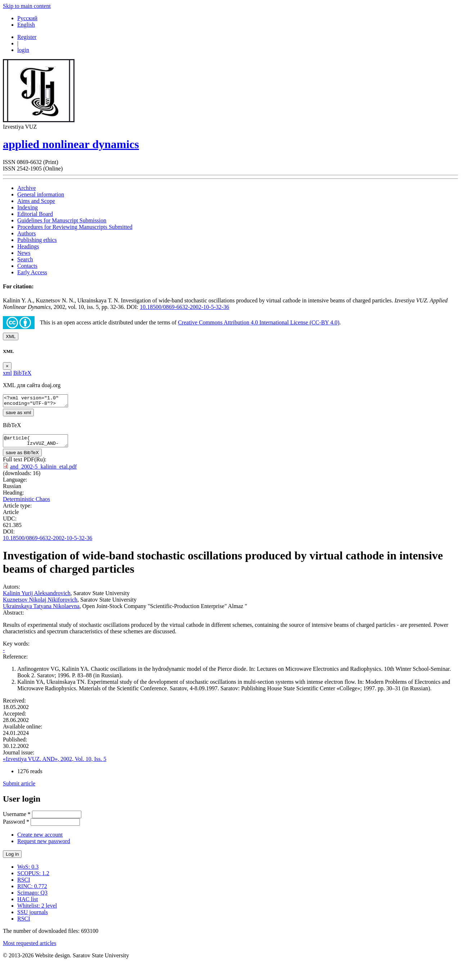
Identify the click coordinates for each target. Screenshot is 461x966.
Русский (27, 18)
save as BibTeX (22, 457)
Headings (28, 246)
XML (10, 336)
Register (26, 37)
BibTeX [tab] (22, 373)
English (26, 25)
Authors (26, 233)
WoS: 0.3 (28, 871)
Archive (26, 188)
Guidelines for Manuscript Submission (62, 220)
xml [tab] (7, 373)
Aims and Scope (36, 201)
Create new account (40, 839)
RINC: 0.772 (32, 890)
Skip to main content (27, 6)
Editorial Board (35, 214)
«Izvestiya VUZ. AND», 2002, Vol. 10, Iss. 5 (55, 763)
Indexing (27, 207)
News (23, 253)
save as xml (18, 414)
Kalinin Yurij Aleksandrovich (37, 597)
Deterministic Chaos (26, 503)
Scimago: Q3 (32, 897)
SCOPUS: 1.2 (33, 877)
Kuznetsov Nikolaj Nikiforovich (40, 604)
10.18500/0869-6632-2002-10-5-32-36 (184, 307)
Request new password (43, 845)
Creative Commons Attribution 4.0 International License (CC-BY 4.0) (258, 322)
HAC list (27, 903)
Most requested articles (29, 947)
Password (16, 826)
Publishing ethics (37, 240)
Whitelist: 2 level (37, 910)
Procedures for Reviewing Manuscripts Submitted (74, 227)
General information (40, 194)
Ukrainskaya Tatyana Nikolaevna (41, 610)
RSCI (23, 884)
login (23, 50)
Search (25, 259)
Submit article (19, 788)
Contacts (27, 266)
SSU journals (32, 916)
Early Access (32, 272)
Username (17, 818)
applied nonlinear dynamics (71, 144)
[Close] (7, 366)
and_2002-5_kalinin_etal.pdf (43, 471)
